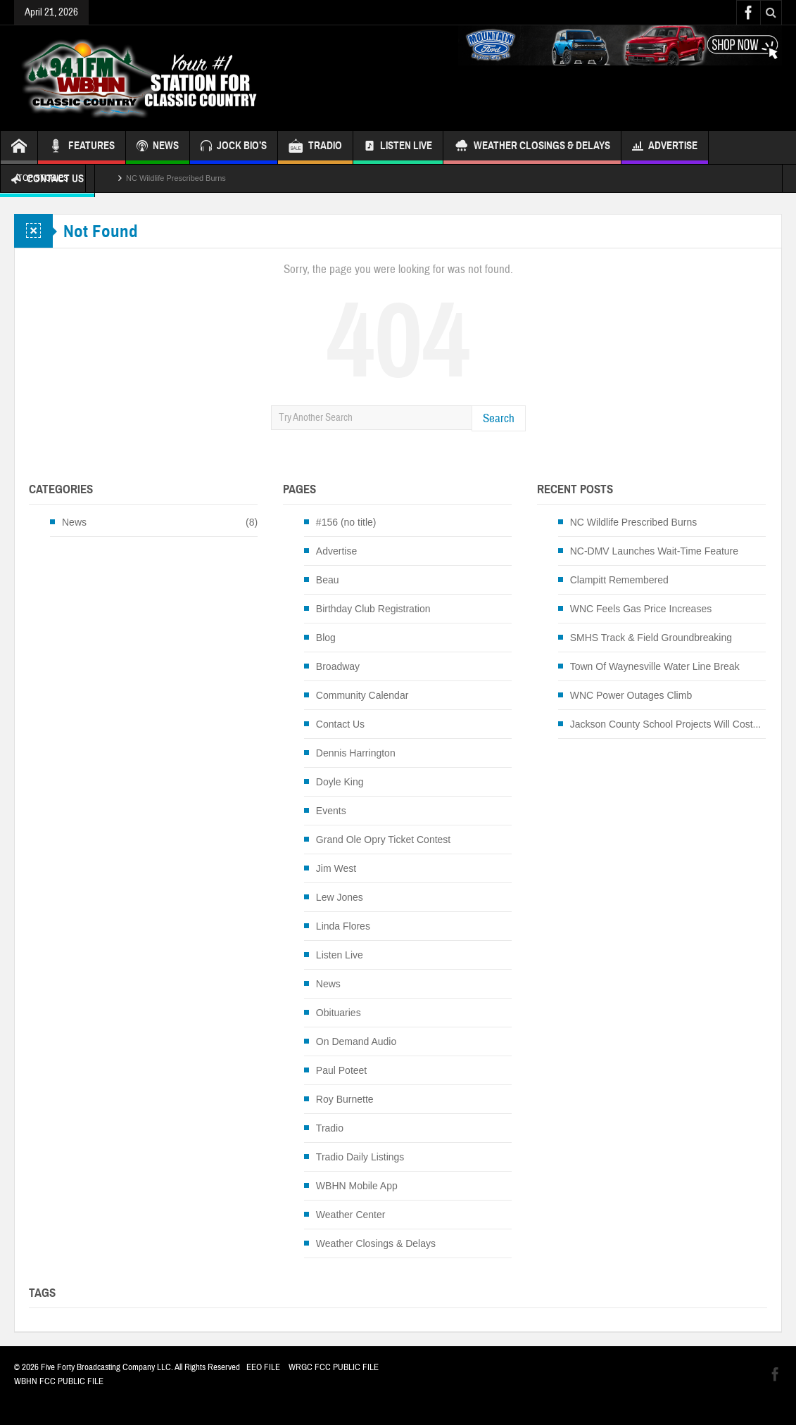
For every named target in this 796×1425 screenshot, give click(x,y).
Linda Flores (343, 926)
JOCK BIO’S (233, 147)
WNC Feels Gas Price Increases (641, 608)
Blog (326, 637)
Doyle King (340, 781)
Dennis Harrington (356, 753)
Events (331, 810)
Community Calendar (362, 695)
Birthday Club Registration (373, 608)
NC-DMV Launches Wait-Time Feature (654, 551)
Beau (327, 579)
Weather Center (351, 1214)
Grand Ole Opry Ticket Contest (383, 839)
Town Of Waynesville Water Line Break (655, 666)
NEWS (157, 147)
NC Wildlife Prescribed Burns (176, 178)
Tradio (329, 1128)
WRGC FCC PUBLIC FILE (334, 1367)
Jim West (336, 868)
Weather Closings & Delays (532, 147)
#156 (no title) (346, 522)
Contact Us (340, 724)
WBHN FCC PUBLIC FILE (58, 1381)
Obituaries (338, 1012)
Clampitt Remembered (619, 579)
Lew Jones (339, 897)
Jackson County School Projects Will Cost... (666, 724)
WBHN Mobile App (357, 1185)
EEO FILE (263, 1367)
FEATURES (81, 147)
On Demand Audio (356, 1041)
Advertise (664, 147)
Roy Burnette (345, 1099)
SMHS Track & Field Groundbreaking (651, 637)
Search (498, 418)
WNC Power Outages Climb (631, 695)
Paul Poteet (341, 1070)
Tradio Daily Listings (360, 1157)
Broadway (338, 666)
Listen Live (398, 147)
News (74, 522)
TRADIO (315, 147)
